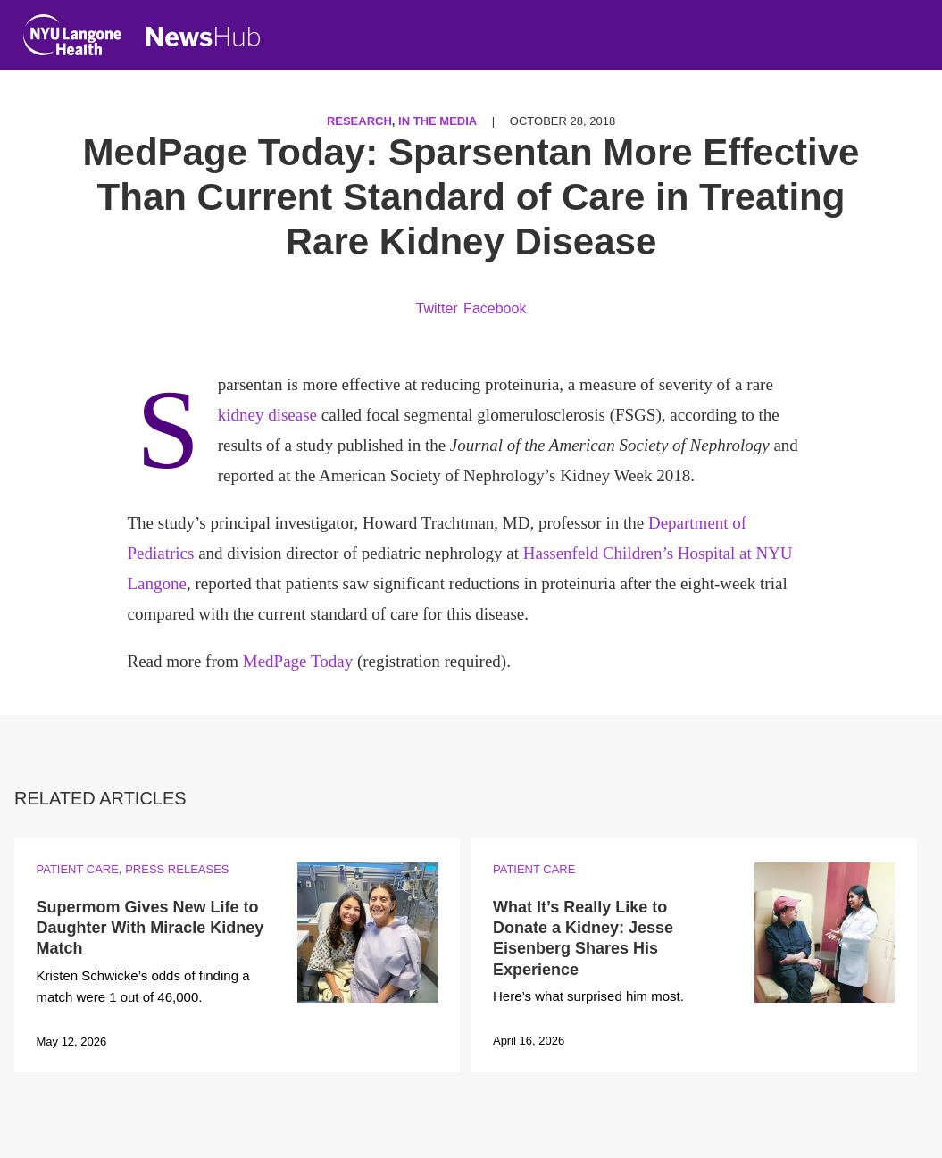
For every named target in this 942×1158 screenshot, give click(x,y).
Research (359, 121)
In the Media (437, 121)
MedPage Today (298, 661)
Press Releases (177, 869)
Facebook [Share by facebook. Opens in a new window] (494, 308)
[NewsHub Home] (203, 36)
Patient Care (77, 869)
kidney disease (267, 414)
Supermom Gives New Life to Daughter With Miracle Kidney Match (149, 928)
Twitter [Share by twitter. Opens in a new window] (437, 308)
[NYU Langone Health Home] (72, 38)
